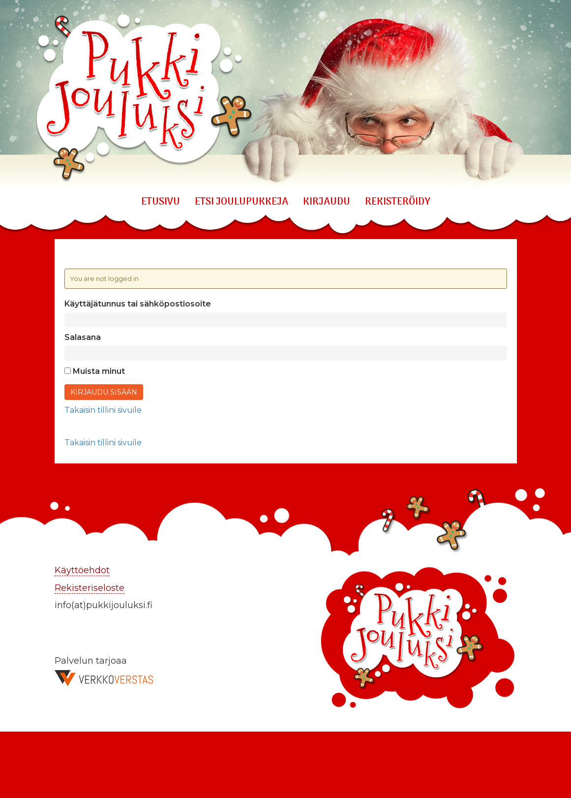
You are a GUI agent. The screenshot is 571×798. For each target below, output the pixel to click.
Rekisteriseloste (89, 588)
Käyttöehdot (82, 570)
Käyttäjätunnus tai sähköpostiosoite (137, 303)
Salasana (82, 337)
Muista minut (94, 371)
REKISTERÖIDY (397, 202)
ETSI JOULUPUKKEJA (241, 202)
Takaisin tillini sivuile (103, 410)
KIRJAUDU (326, 202)
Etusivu (160, 202)
